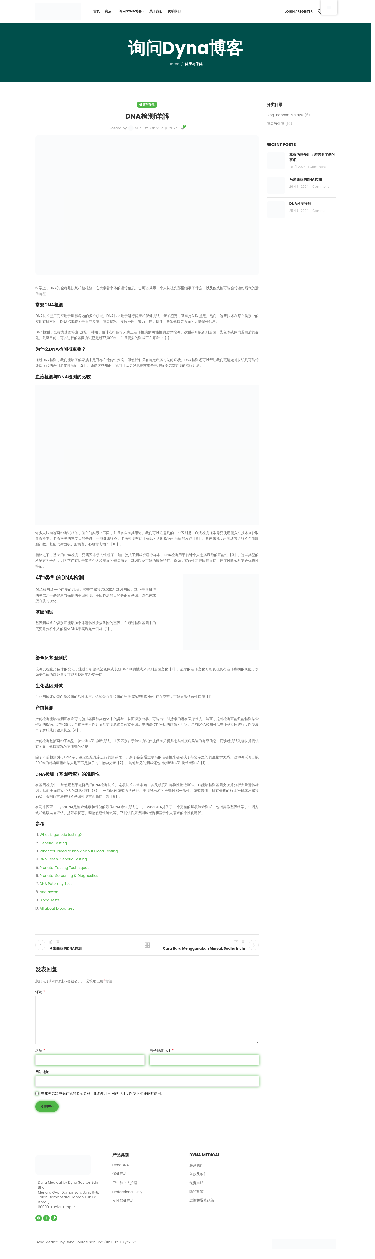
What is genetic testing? (61, 834)
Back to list (147, 947)
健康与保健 (194, 63)
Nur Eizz (141, 128)
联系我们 (196, 1169)
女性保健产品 (123, 1205)
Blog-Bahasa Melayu (285, 115)
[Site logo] (58, 11)
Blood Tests (50, 900)
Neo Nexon (49, 892)
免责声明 (196, 1187)
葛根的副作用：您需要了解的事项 (312, 157)
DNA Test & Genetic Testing (63, 859)
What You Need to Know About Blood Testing (79, 851)
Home (174, 63)
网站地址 (42, 1076)
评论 (40, 996)
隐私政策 (196, 1196)
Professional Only (127, 1196)
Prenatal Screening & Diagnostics (69, 875)
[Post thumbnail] (276, 160)
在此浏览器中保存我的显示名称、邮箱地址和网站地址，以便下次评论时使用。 (102, 1097)
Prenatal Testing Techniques (64, 867)
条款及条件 (198, 1178)
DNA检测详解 (300, 203)
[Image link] (63, 1169)
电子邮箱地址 (162, 1055)
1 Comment (317, 167)
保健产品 (119, 1178)
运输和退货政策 (201, 1204)
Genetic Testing (53, 843)
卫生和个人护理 (124, 1187)
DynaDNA (120, 1169)
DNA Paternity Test (56, 883)
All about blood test (57, 908)
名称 (40, 1055)
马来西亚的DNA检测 (305, 179)
